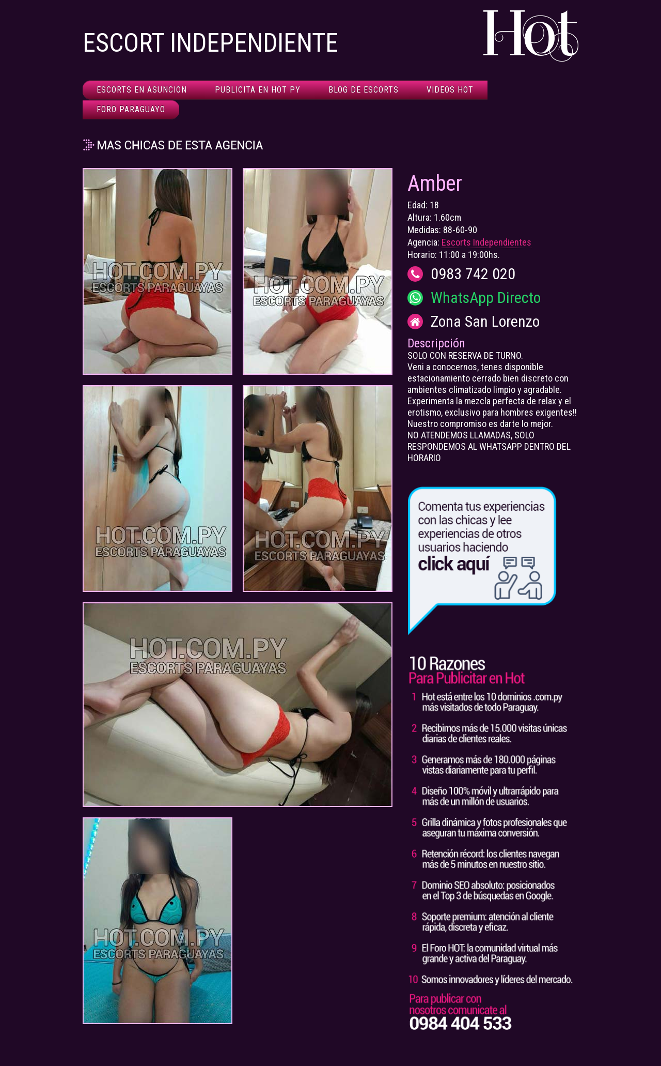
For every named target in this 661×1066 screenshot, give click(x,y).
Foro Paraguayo (131, 109)
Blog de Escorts (363, 90)
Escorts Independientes (486, 242)
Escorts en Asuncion (142, 90)
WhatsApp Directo (486, 298)
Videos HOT (450, 90)
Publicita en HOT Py (258, 90)
